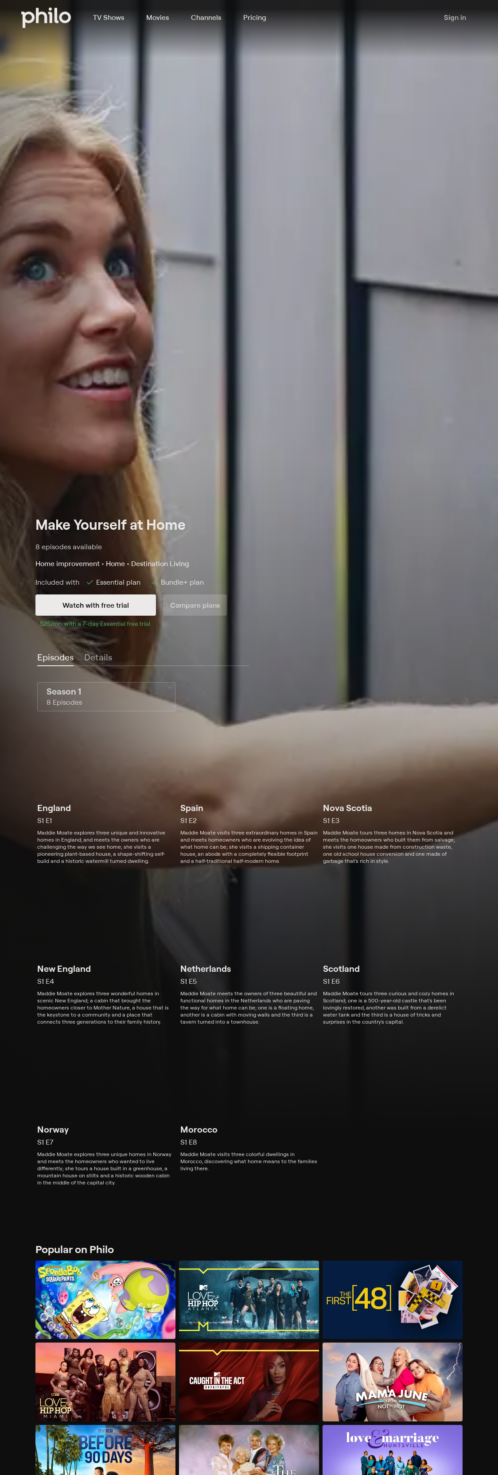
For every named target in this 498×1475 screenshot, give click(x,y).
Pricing (254, 17)
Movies (157, 17)
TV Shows (108, 17)
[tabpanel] (249, 934)
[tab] (55, 657)
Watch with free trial (95, 605)
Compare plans (195, 605)
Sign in (455, 17)
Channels (206, 17)
